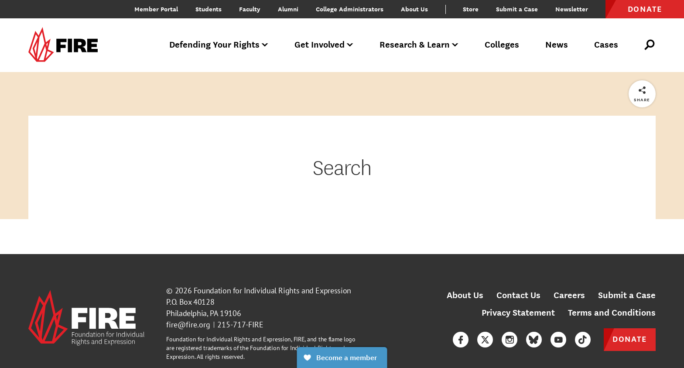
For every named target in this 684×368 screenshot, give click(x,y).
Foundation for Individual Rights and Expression (272, 290)
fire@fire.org (188, 325)
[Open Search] (650, 45)
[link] (65, 45)
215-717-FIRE (240, 325)
